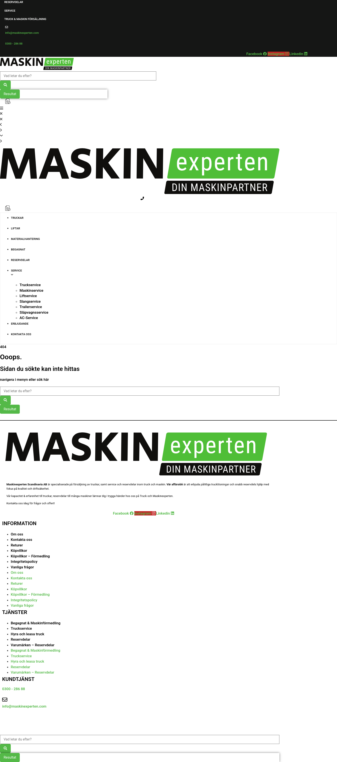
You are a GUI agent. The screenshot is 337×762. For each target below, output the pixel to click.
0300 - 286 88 (14, 43)
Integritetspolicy (24, 561)
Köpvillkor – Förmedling (30, 556)
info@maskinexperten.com (22, 32)
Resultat (10, 94)
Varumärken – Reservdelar (32, 645)
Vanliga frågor (22, 567)
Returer (17, 545)
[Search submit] (5, 84)
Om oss (17, 534)
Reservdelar (20, 639)
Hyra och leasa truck (27, 634)
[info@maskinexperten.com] (6, 27)
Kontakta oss (21, 539)
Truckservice (21, 628)
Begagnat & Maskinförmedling (35, 623)
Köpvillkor (19, 550)
